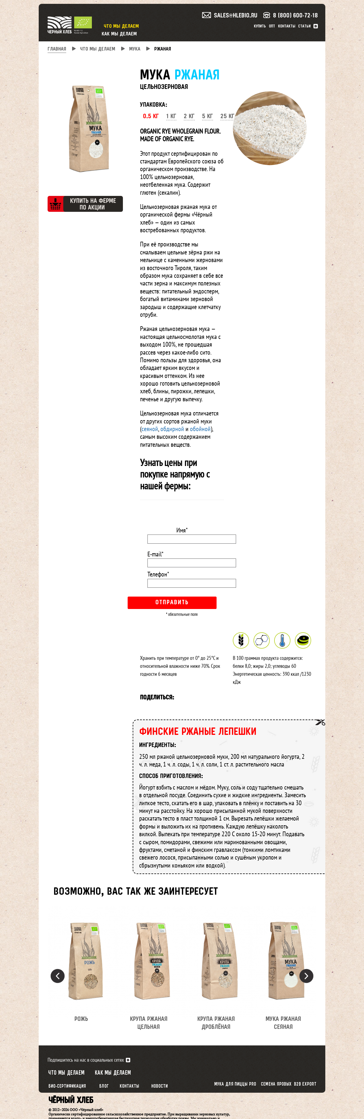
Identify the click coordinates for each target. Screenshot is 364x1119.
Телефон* (158, 574)
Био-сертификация (67, 1086)
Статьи (304, 26)
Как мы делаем (119, 34)
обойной (200, 429)
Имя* (182, 530)
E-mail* (155, 554)
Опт (272, 26)
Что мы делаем (121, 26)
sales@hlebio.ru (229, 15)
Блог (104, 1086)
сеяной (150, 429)
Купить (260, 26)
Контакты (286, 26)
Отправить (172, 602)
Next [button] (306, 976)
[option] (81, 968)
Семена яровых (276, 1084)
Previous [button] (58, 976)
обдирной (172, 429)
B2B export (305, 1084)
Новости (159, 1086)
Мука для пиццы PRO (235, 1084)
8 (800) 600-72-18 (290, 15)
